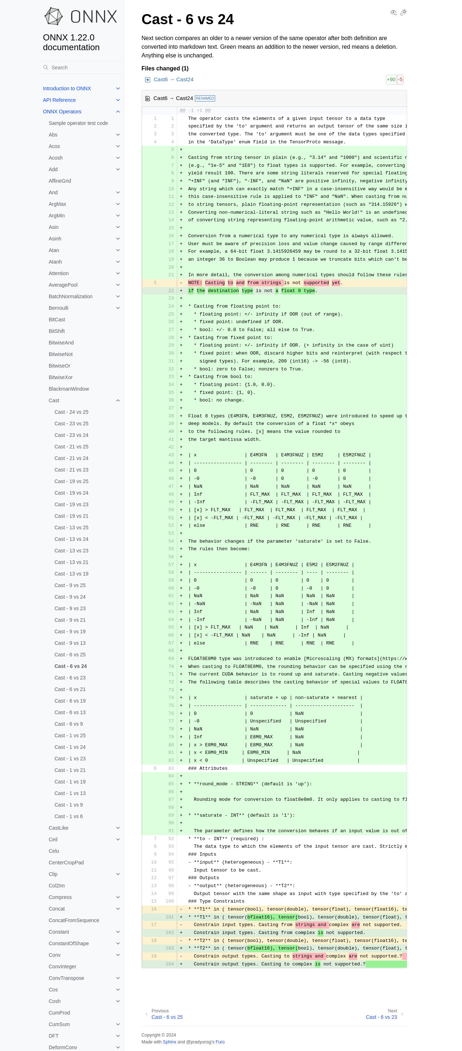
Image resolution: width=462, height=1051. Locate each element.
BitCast (57, 319)
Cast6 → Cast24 (173, 79)
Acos (54, 146)
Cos (53, 990)
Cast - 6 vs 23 (70, 678)
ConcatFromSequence (74, 920)
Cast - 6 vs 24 (71, 666)
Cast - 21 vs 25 (71, 447)
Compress (60, 897)
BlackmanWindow (69, 389)
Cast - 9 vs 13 (70, 643)
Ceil (53, 839)
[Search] (80, 67)
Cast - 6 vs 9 (69, 724)
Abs (53, 135)
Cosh (55, 1001)
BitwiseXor (61, 377)
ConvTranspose (66, 978)
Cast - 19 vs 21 (71, 516)
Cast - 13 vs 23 (71, 550)
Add (53, 169)
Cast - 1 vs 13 (70, 793)
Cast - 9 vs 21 (70, 620)
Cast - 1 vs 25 (70, 735)
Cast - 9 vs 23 (70, 608)
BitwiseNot (61, 354)
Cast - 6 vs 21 (70, 689)
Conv (55, 955)
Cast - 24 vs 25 (71, 412)
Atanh (55, 262)
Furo (220, 1042)
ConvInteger (62, 966)
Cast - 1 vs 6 (69, 816)
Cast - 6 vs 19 (70, 701)
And (53, 192)
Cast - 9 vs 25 (70, 585)
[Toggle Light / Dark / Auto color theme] (403, 13)
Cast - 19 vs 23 (71, 504)
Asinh (55, 239)
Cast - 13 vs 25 (71, 527)
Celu (54, 851)
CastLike (58, 828)
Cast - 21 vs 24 (71, 458)
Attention (59, 273)
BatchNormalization (70, 296)
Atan (54, 250)
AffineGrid (60, 181)
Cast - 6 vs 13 (70, 712)
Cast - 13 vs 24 (71, 539)
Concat (57, 909)
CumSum (59, 1024)
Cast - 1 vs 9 (69, 805)
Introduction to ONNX (67, 88)
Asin (53, 227)
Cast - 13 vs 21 (71, 562)
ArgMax (57, 204)
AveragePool (63, 285)
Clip (53, 874)
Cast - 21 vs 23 (71, 470)
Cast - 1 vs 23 (70, 758)
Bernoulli (58, 308)
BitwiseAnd (61, 343)
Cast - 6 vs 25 (70, 654)
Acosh (56, 158)
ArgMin (57, 215)
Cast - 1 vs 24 (70, 747)
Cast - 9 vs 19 (70, 631)
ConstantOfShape (69, 943)
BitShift (57, 331)
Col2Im (57, 886)
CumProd (59, 1013)
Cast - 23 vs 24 (71, 435)
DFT (53, 1036)
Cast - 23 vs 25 (71, 423)
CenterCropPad (66, 862)
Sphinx (169, 1042)
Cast (54, 400)
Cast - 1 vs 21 (70, 770)
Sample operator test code (78, 123)
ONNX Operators (62, 111)
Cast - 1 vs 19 (70, 782)
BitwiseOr (59, 366)
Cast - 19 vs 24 (71, 493)
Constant (59, 932)
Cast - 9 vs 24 (70, 597)
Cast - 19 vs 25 (71, 481)
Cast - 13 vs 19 (71, 574)
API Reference (59, 100)
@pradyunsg (199, 1042)
